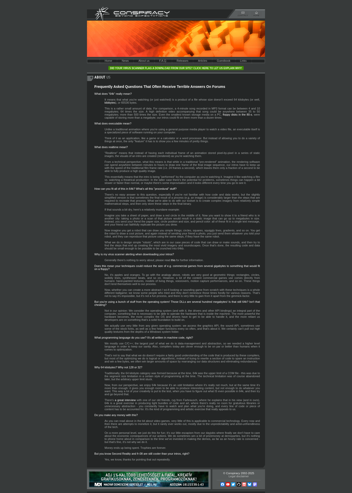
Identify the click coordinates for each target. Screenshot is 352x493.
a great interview (125, 400)
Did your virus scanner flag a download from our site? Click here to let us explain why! (176, 68)
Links (243, 60)
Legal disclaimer (239, 476)
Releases (182, 60)
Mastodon (255, 484)
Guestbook (223, 60)
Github (239, 484)
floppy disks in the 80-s (237, 114)
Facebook (223, 484)
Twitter (233, 484)
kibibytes (110, 102)
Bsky (249, 484)
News (125, 60)
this (173, 260)
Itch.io (244, 484)
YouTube (228, 484)
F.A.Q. (163, 60)
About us (143, 60)
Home (108, 60)
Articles (202, 60)
